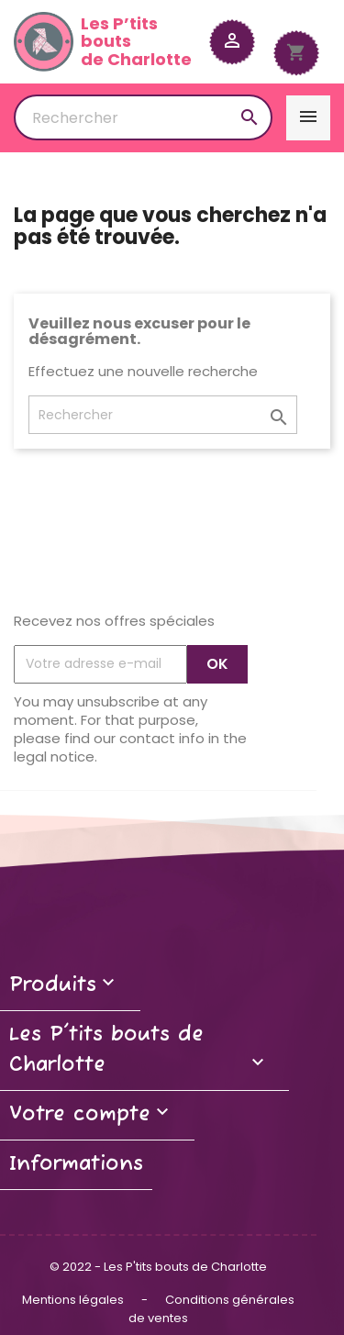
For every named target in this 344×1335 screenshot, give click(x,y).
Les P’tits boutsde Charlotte (103, 42)
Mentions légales (74, 1299)
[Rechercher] (143, 117)
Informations (76, 1164)
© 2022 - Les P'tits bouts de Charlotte (158, 1266)
